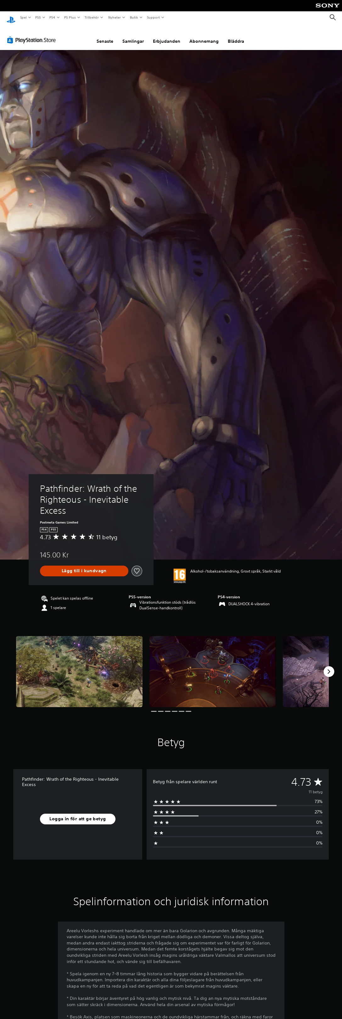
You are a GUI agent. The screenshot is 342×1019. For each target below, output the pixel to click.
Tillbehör (92, 17)
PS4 (52, 17)
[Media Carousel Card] (79, 665)
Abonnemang (204, 35)
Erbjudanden (166, 35)
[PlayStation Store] (32, 34)
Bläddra (236, 35)
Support (153, 17)
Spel (23, 17)
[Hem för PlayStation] (11, 17)
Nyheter (114, 17)
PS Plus (70, 17)
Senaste (105, 35)
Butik (134, 17)
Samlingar (133, 35)
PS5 (38, 17)
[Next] (328, 666)
